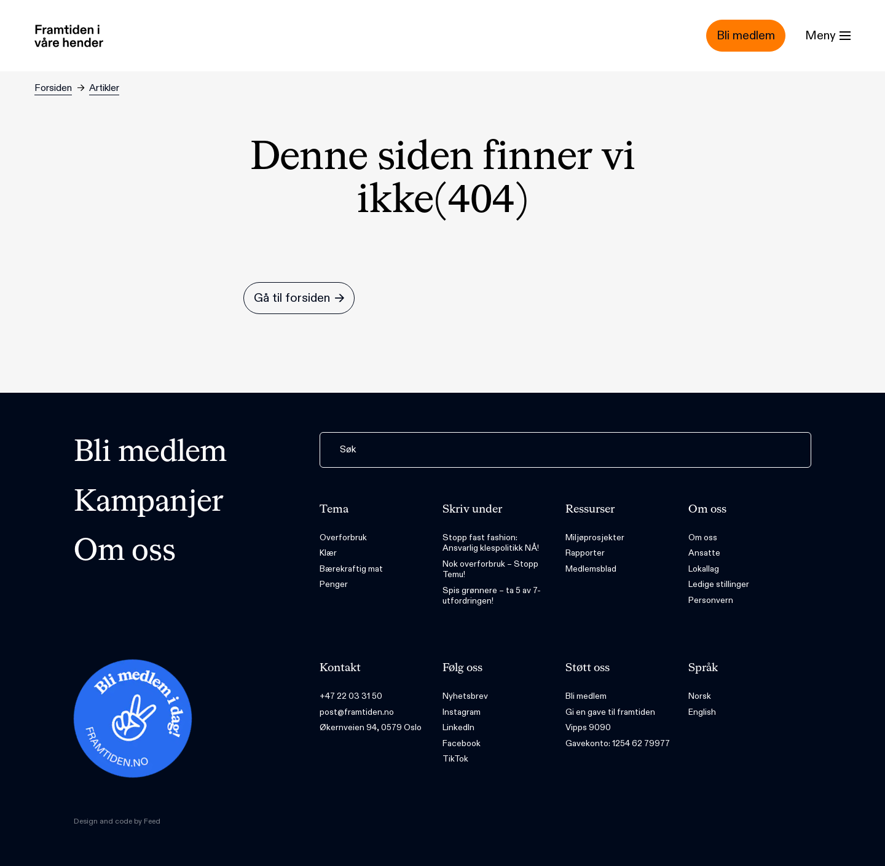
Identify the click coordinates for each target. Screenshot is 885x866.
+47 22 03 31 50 (351, 696)
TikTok (455, 759)
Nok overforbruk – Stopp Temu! (490, 569)
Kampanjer (149, 503)
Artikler (104, 88)
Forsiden (53, 88)
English (702, 712)
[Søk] (565, 450)
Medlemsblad (590, 569)
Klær (328, 553)
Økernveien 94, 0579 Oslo (371, 727)
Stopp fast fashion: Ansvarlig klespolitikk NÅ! (490, 543)
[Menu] (828, 36)
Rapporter (585, 553)
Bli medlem (150, 453)
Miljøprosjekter (594, 537)
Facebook (461, 743)
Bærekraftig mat (351, 569)
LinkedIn (458, 727)
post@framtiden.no (357, 712)
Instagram (461, 712)
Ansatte (704, 553)
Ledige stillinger (718, 584)
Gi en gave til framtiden (610, 712)
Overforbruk (343, 537)
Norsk (699, 696)
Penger (334, 584)
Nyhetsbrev (465, 696)
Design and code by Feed (117, 821)
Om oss (125, 552)
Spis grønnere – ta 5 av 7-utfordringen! (491, 596)
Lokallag (703, 569)
